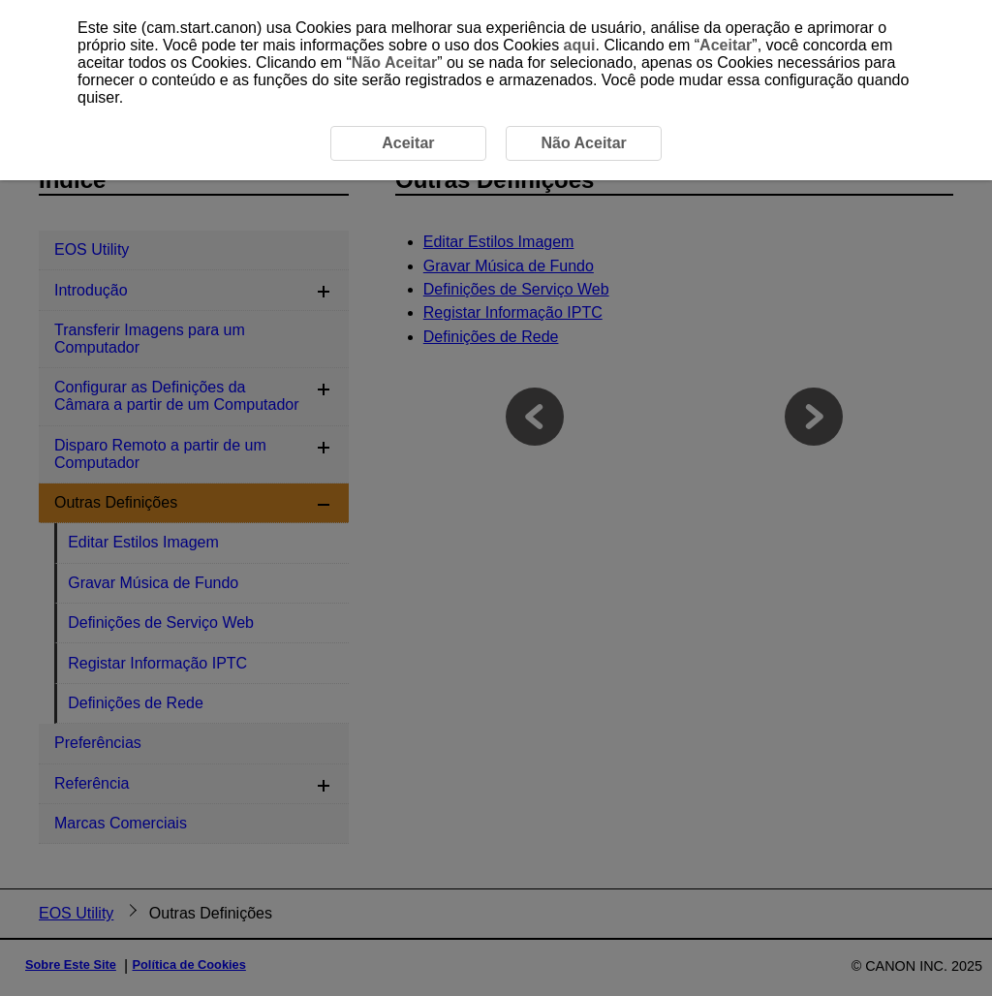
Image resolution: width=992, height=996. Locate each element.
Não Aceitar (394, 62)
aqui (580, 45)
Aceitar (725, 45)
